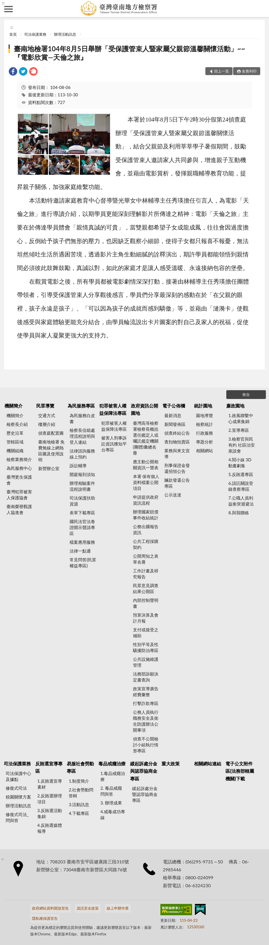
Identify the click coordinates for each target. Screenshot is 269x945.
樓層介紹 (46, 424)
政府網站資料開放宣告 (50, 908)
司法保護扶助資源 (82, 500)
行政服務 (204, 433)
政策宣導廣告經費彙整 (145, 691)
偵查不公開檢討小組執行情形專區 (145, 744)
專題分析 (204, 441)
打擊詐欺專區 (145, 703)
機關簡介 (14, 405)
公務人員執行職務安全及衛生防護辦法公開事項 (145, 721)
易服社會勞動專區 (80, 767)
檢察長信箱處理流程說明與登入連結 (82, 436)
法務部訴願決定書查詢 (145, 676)
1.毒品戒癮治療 (112, 776)
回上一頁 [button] (221, 71)
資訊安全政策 (88, 908)
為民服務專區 (81, 405)
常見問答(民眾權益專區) (83, 562)
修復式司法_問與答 (17, 817)
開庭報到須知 (82, 474)
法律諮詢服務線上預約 (82, 453)
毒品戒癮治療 (112, 763)
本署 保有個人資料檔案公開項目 (146, 482)
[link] (13, 72)
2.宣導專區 (238, 430)
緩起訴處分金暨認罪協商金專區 (145, 794)
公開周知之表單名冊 (145, 558)
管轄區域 (15, 441)
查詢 (260, 8)
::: (3, 3)
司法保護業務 (35, 34)
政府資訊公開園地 (144, 409)
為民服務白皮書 (82, 418)
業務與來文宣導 (177, 453)
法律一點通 (80, 550)
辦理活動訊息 (65, 34)
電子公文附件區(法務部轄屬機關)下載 (239, 771)
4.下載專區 (79, 813)
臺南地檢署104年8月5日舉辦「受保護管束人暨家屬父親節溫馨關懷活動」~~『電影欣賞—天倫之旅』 (129, 52)
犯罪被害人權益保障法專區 (112, 409)
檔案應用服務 (82, 542)
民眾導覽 (45, 405)
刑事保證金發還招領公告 (177, 468)
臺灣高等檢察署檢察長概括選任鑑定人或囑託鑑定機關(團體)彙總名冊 (145, 438)
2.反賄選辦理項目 (49, 798)
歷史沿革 (15, 433)
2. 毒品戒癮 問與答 (111, 791)
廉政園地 (235, 405)
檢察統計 (204, 424)
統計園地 (203, 405)
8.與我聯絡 (238, 512)
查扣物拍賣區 (177, 441)
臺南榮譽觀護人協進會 (19, 509)
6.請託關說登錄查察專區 (240, 486)
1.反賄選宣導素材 (49, 783)
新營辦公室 (48, 468)
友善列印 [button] (249, 71)
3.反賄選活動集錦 (49, 813)
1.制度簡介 (79, 780)
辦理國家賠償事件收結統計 (145, 514)
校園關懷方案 (18, 796)
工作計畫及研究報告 (145, 573)
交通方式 (46, 415)
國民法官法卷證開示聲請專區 (82, 527)
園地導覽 (204, 415)
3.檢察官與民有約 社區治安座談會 (241, 444)
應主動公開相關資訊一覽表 (145, 464)
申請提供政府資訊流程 (145, 500)
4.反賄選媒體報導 (49, 828)
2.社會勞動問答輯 (81, 792)
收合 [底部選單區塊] (246, 394)
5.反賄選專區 (240, 474)
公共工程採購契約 (145, 544)
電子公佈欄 (173, 405)
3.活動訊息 (79, 804)
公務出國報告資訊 (145, 529)
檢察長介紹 (17, 424)
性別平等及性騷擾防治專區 (145, 647)
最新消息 (172, 415)
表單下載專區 (82, 512)
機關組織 (15, 450)
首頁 (13, 34)
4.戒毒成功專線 (112, 814)
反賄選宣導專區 (49, 767)
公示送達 (172, 494)
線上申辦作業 (118, 908)
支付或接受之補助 (145, 632)
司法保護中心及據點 (18, 776)
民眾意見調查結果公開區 (145, 588)
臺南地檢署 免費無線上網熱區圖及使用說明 (51, 450)
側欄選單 (8, 9)
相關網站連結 (207, 763)
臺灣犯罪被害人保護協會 (19, 494)
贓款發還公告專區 (177, 483)
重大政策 (171, 763)
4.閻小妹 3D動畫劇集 (239, 462)
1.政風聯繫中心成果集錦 (240, 418)
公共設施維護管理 (145, 662)
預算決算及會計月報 (145, 617)
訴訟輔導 (78, 465)
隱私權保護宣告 (45, 918)
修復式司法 (16, 788)
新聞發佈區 (175, 424)
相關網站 (204, 450)
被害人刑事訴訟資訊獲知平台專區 (114, 443)
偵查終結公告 (177, 433)
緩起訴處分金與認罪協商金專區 (143, 771)
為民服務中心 (19, 468)
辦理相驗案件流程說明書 (82, 486)
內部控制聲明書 (145, 603)
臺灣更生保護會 (19, 479)
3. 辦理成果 (111, 802)
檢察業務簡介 (19, 459)
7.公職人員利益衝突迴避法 (241, 500)
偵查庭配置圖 (51, 433)
